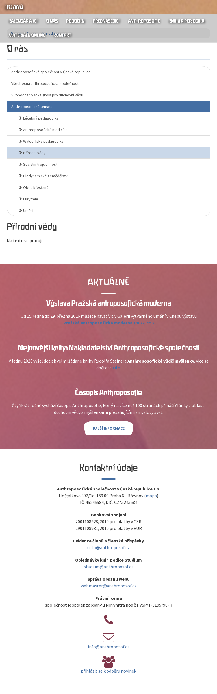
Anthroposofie (144, 21)
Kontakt (62, 35)
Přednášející (106, 21)
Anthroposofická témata (32, 106)
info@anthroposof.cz (108, 646)
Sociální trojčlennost (37, 164)
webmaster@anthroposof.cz (108, 586)
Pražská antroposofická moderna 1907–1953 (108, 323)
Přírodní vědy (31, 152)
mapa (151, 495)
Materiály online (26, 35)
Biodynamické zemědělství (43, 175)
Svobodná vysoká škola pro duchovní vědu (47, 95)
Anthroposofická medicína (43, 129)
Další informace (109, 428)
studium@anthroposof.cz (108, 566)
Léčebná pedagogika (38, 118)
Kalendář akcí (23, 21)
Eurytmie (28, 199)
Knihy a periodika (186, 21)
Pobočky (75, 21)
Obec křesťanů (33, 187)
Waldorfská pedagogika (41, 141)
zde (116, 367)
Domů (13, 7)
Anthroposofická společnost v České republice (51, 71)
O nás (52, 21)
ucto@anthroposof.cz (108, 547)
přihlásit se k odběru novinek (108, 671)
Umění (25, 210)
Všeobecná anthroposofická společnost (45, 83)
